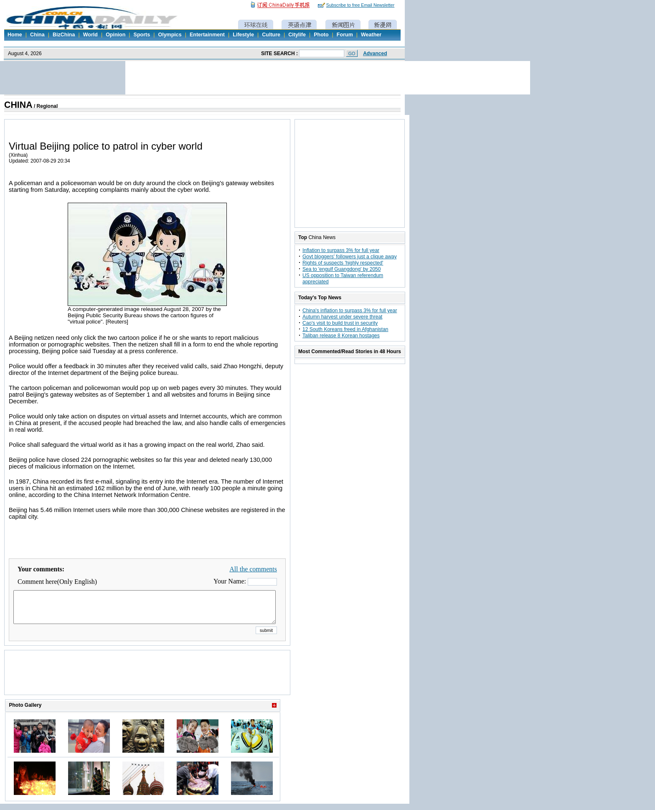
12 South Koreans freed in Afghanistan (345, 329)
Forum (345, 35)
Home (15, 35)
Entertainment (207, 35)
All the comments (253, 569)
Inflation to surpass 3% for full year (340, 250)
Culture (271, 35)
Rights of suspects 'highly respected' (342, 263)
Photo (321, 35)
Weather (371, 35)
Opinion (115, 35)
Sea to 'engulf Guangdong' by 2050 (341, 269)
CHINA (18, 105)
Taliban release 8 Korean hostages (341, 336)
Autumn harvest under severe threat (342, 317)
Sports (142, 35)
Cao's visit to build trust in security (340, 323)
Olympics (169, 35)
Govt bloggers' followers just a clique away (349, 257)
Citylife (297, 35)
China (37, 35)
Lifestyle (243, 35)
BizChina (64, 35)
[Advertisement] (147, 682)
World (90, 35)
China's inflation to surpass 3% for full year (349, 310)
